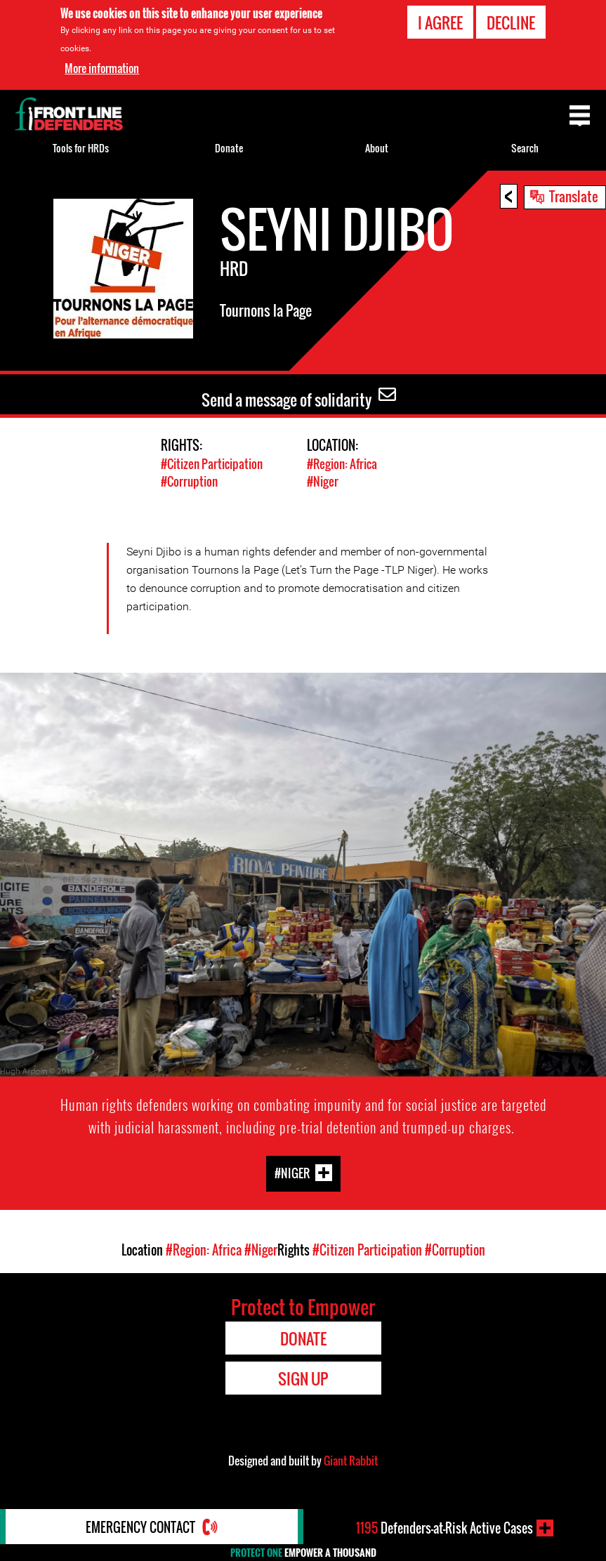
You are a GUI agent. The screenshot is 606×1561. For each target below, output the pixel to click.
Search (525, 147)
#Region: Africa (342, 464)
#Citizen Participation (212, 464)
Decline (511, 22)
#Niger (322, 481)
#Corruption (189, 481)
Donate (229, 147)
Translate (573, 196)
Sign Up (303, 1378)
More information (102, 68)
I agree (440, 22)
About (376, 147)
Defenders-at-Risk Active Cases (444, 1528)
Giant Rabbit (351, 1460)
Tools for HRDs (81, 147)
